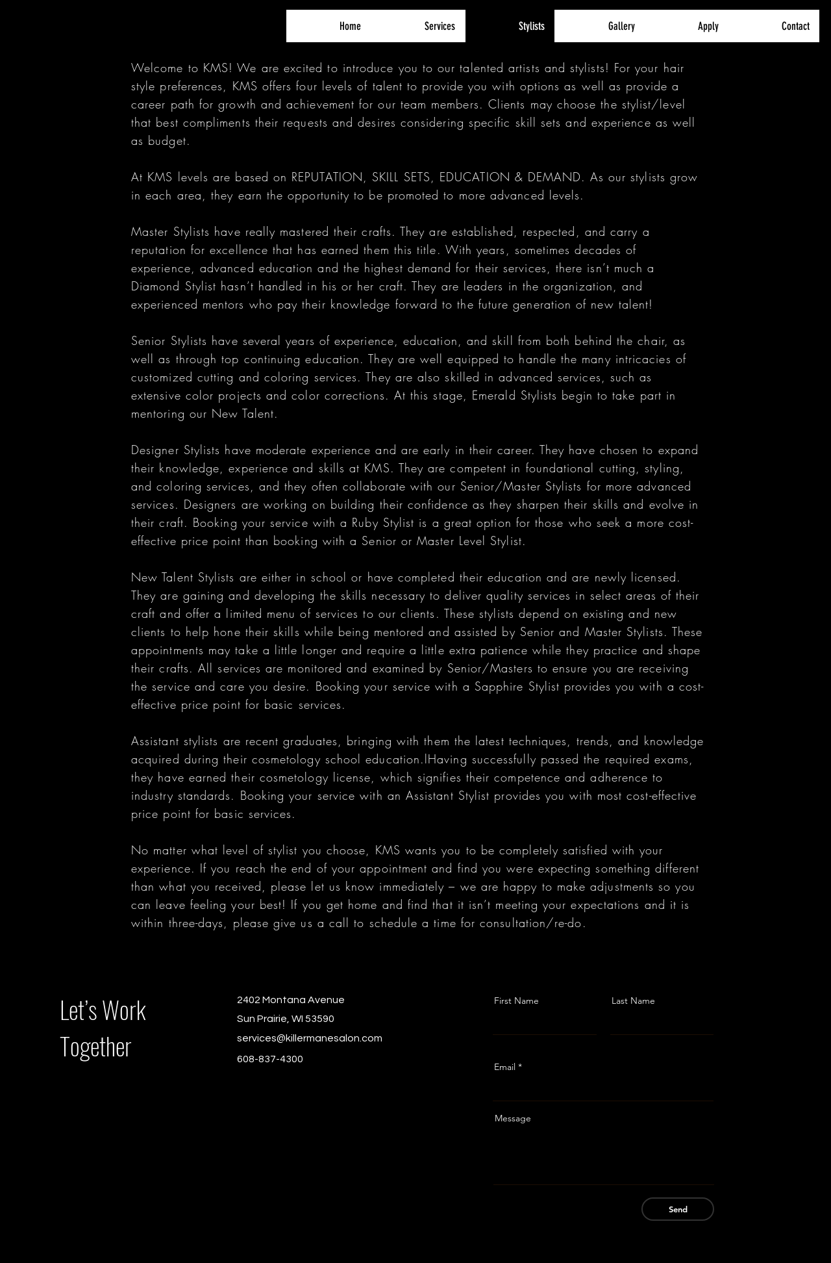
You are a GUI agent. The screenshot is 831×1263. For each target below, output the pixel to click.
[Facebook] (242, 1083)
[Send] (677, 1209)
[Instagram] (262, 1083)
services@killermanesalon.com (309, 1038)
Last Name (633, 1000)
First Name (516, 1000)
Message (513, 1118)
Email (504, 1066)
